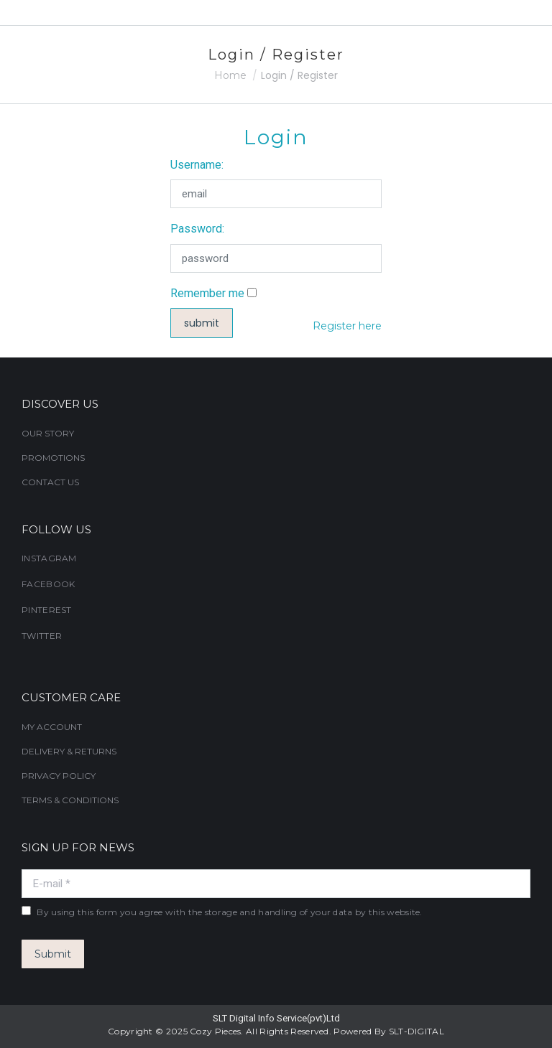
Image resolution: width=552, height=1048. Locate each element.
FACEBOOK (48, 584)
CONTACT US (50, 482)
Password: (197, 228)
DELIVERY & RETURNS (69, 751)
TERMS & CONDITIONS (70, 800)
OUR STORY (48, 433)
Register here (347, 325)
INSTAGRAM (49, 558)
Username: (197, 165)
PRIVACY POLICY (59, 775)
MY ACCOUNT (52, 726)
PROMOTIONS (53, 457)
